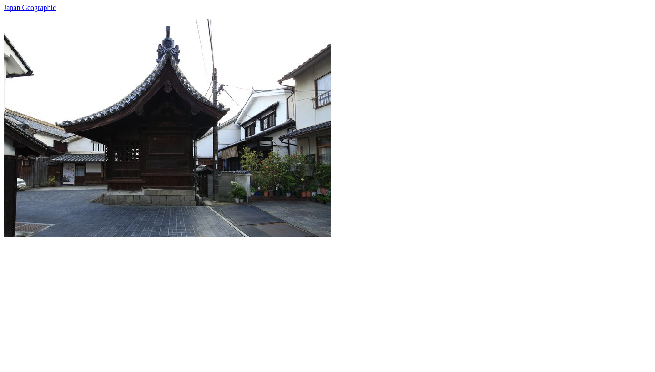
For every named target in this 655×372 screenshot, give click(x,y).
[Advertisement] (276, 301)
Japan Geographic (30, 7)
